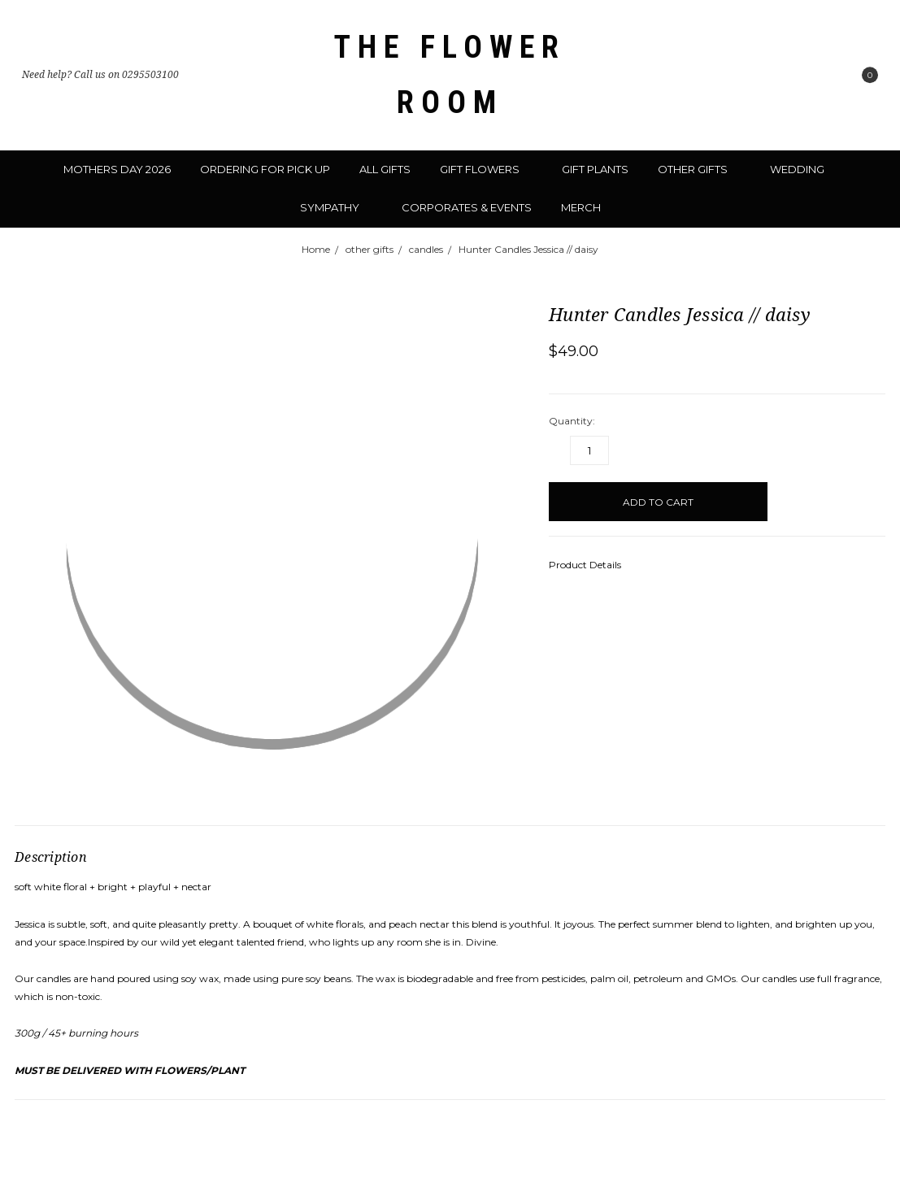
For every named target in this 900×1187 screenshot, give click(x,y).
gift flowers (486, 169)
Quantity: (572, 421)
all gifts (385, 169)
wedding (803, 169)
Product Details (590, 565)
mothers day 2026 (117, 169)
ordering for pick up (265, 169)
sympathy (336, 207)
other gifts (699, 169)
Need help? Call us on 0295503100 (100, 75)
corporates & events (467, 207)
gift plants (595, 169)
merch (581, 207)
